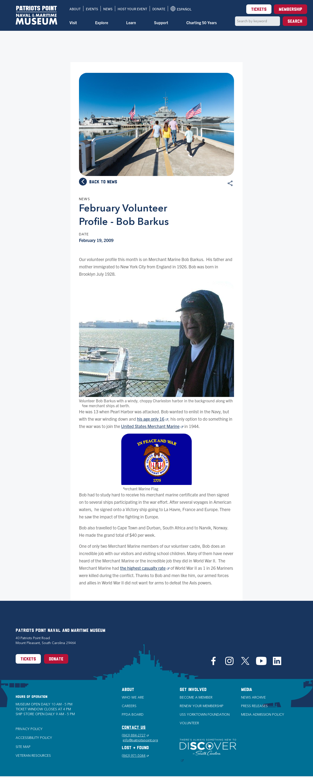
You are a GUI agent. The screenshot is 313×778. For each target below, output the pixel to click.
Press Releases (254, 706)
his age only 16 (152, 419)
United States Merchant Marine (152, 426)
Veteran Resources (33, 756)
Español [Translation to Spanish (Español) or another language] (180, 8)
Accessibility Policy (34, 738)
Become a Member (196, 697)
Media (246, 690)
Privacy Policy (29, 729)
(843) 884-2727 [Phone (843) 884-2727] (135, 735)
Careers (129, 706)
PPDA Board (133, 714)
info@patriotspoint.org (140, 740)
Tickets (259, 9)
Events (92, 9)
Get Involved (193, 690)
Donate (158, 9)
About (75, 9)
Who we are (133, 697)
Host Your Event (132, 9)
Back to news (103, 182)
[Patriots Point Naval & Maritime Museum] (36, 15)
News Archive (253, 697)
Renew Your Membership (202, 706)
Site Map (23, 747)
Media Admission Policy (262, 714)
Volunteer (189, 723)
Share (230, 183)
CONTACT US (133, 727)
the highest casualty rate (144, 568)
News (107, 9)
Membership (290, 9)
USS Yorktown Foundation (205, 714)
